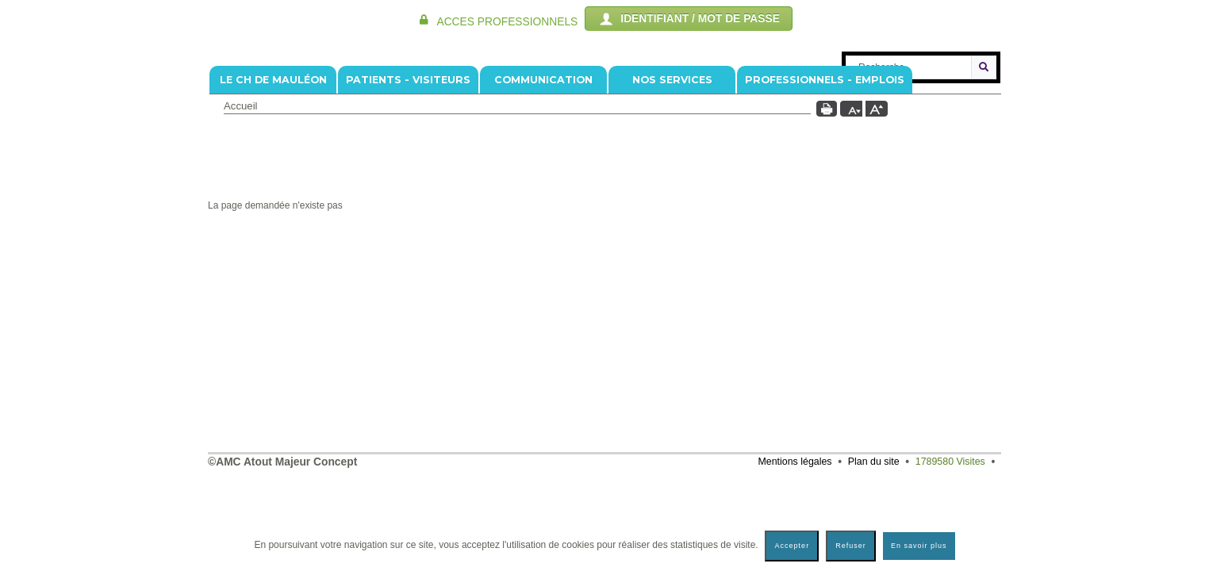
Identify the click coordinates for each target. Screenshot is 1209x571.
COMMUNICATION (543, 175)
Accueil (241, 201)
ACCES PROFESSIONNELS (507, 22)
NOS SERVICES (672, 175)
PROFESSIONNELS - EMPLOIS (824, 175)
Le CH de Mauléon (273, 175)
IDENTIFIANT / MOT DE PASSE (688, 19)
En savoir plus (919, 546)
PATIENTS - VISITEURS (408, 175)
